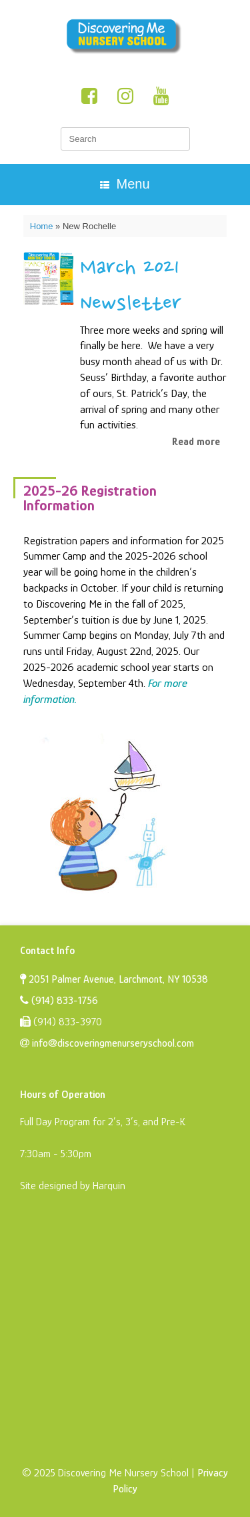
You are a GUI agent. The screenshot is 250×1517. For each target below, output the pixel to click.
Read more (196, 442)
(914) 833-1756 (59, 1001)
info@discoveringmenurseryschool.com (107, 1043)
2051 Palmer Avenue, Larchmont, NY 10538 (114, 979)
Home (41, 226)
